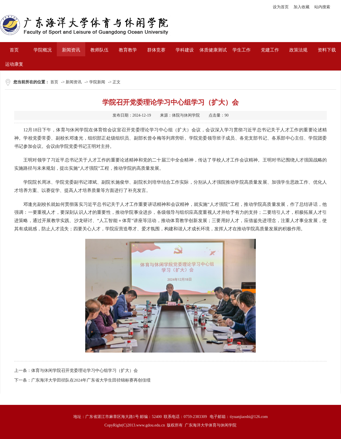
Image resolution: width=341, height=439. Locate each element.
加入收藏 (301, 7)
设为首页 (281, 7)
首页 (54, 82)
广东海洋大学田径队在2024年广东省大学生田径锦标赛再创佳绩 (91, 380)
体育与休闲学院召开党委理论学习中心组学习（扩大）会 (84, 370)
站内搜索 (322, 7)
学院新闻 (97, 82)
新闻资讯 (74, 82)
